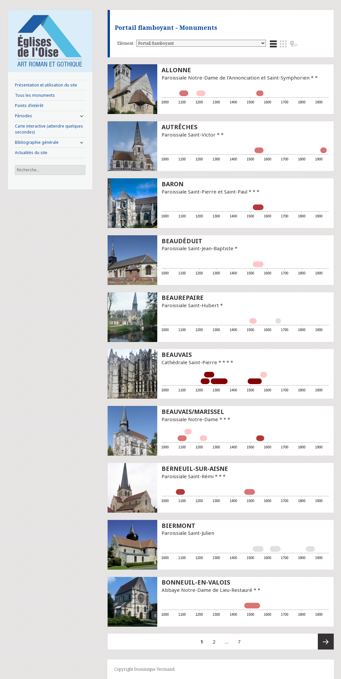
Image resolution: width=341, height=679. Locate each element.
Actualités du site (31, 152)
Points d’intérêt (29, 105)
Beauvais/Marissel (193, 412)
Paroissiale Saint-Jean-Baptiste (197, 248)
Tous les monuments (35, 95)
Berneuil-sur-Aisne (195, 469)
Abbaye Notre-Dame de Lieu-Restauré (207, 590)
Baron (172, 184)
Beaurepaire (183, 298)
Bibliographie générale (37, 142)
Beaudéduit (182, 241)
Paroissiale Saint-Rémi (188, 476)
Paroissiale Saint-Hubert (190, 305)
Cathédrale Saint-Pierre (189, 362)
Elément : (126, 43)
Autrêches (179, 127)
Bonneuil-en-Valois (196, 582)
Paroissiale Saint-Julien (188, 533)
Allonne (176, 70)
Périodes (23, 116)
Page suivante (326, 642)
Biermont (178, 526)
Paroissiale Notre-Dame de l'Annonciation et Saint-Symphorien (236, 77)
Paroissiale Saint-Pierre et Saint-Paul (204, 191)
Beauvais (177, 355)
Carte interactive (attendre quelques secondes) (49, 129)
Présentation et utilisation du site (46, 85)
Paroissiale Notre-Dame (190, 419)
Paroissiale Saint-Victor (189, 134)
